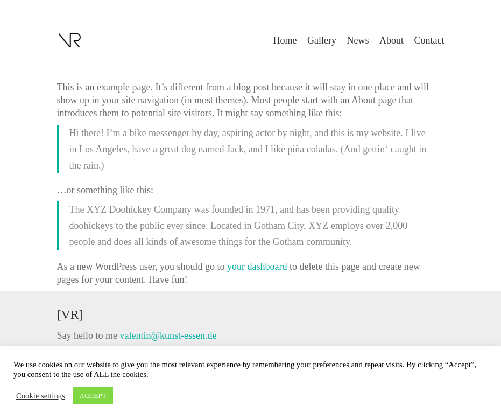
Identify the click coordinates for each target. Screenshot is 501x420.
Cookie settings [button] (40, 395)
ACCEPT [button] (93, 395)
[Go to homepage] (70, 40)
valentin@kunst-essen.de (167, 335)
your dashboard (257, 266)
